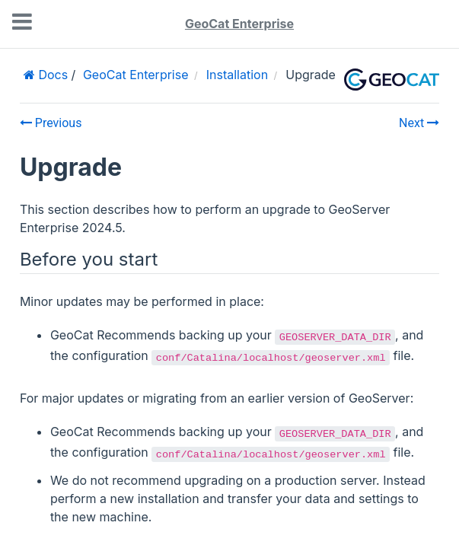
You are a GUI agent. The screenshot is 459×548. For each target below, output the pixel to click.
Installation (237, 74)
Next (419, 123)
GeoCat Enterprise (239, 23)
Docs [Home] (51, 74)
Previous (51, 123)
